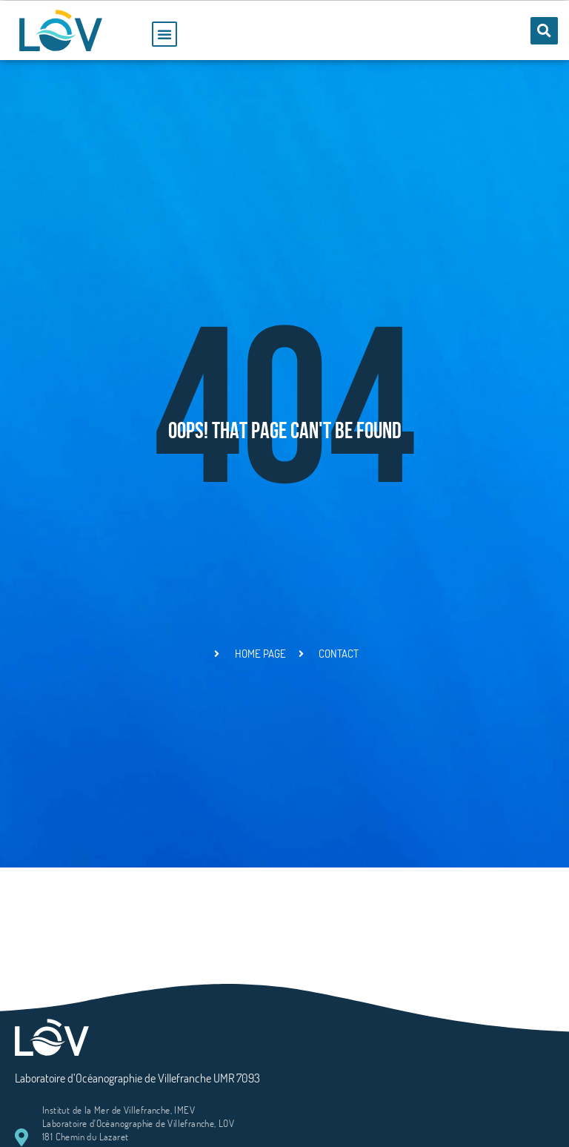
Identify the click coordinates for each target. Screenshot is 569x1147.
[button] (164, 34)
